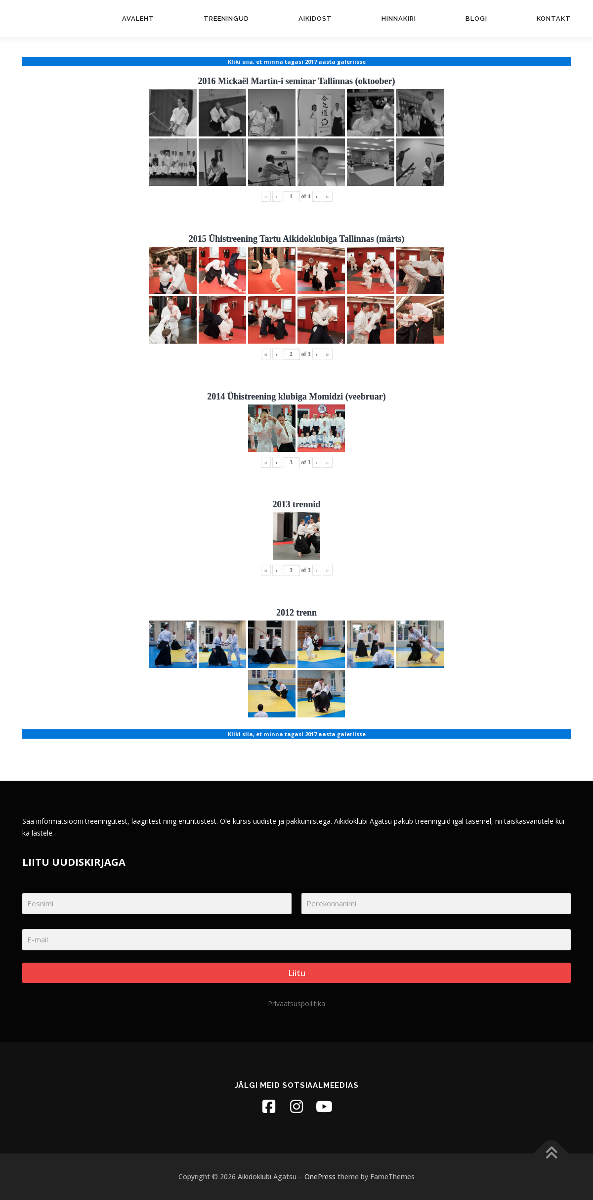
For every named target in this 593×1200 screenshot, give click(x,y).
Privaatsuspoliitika (296, 1003)
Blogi (476, 18)
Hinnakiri (398, 18)
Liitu (296, 972)
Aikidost (315, 18)
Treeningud (226, 18)
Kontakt (554, 18)
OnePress (320, 1176)
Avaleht (138, 18)
